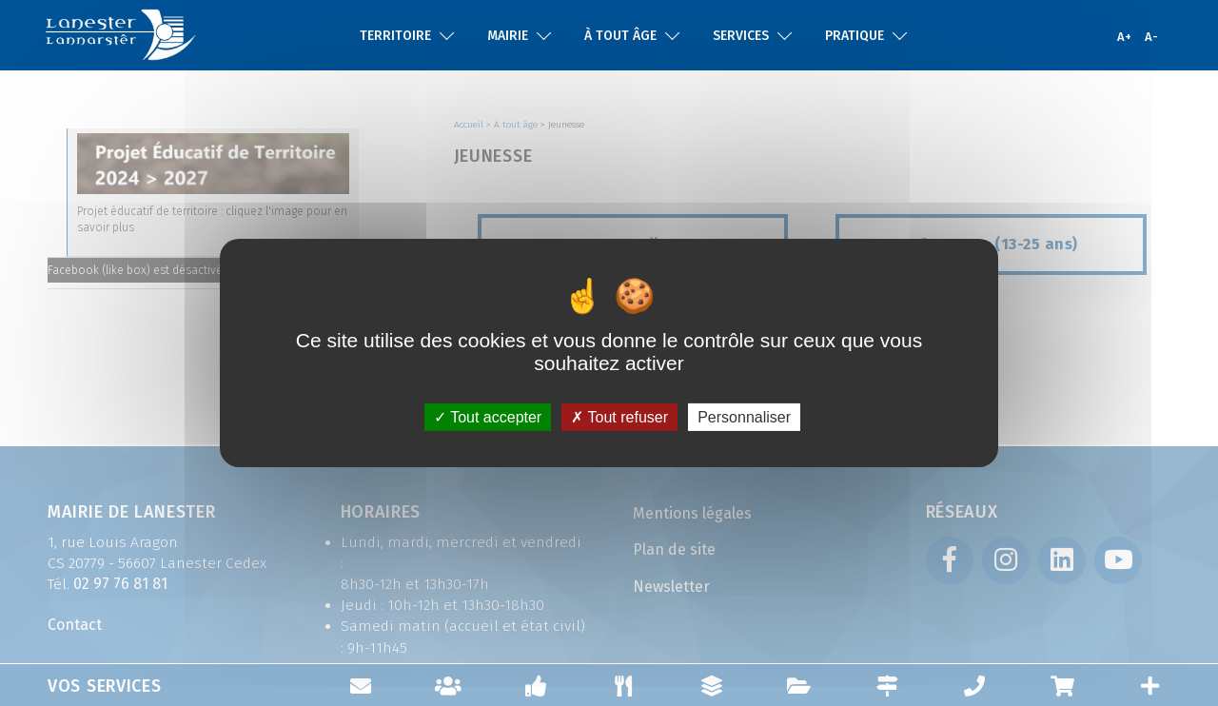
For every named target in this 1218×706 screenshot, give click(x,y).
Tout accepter (487, 417)
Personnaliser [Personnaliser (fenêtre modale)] (744, 417)
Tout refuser (619, 417)
